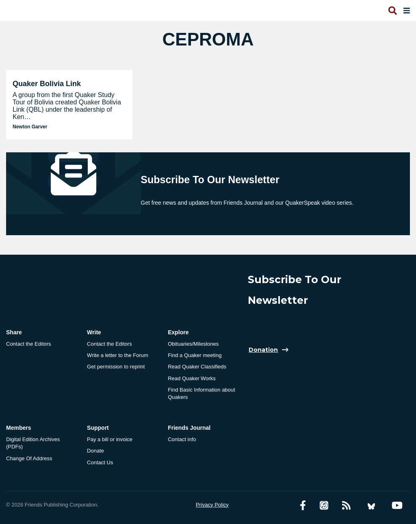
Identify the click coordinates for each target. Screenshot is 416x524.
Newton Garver (30, 127)
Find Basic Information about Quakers (201, 393)
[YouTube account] (397, 505)
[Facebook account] (303, 505)
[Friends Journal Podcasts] (324, 505)
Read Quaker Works (192, 378)
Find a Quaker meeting (194, 355)
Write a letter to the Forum (117, 355)
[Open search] (392, 10)
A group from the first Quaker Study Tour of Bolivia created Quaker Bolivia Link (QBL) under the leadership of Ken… (67, 105)
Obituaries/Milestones (193, 344)
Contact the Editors (28, 344)
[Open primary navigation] (405, 10)
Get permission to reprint (116, 367)
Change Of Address (29, 458)
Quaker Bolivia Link (47, 84)
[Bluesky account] (371, 505)
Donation (263, 349)
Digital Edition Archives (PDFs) (33, 443)
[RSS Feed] (346, 505)
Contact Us (100, 462)
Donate (95, 451)
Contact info (182, 439)
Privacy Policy (212, 505)
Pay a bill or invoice (109, 439)
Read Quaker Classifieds (197, 367)
